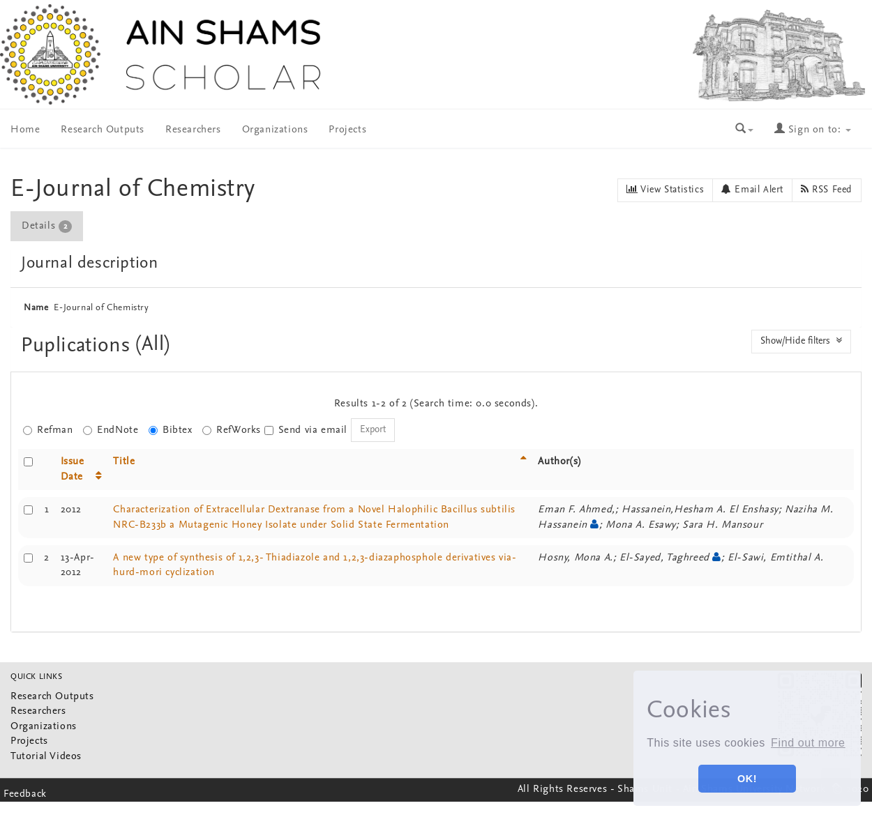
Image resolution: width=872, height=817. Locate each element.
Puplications (78, 346)
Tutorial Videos (46, 756)
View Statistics (665, 189)
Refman (48, 430)
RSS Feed (826, 189)
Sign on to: (812, 130)
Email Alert (752, 189)
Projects (347, 130)
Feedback (25, 794)
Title (124, 462)
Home (25, 130)
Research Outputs (102, 130)
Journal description (89, 263)
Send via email (305, 430)
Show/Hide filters (801, 340)
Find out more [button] (808, 743)
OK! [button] (747, 778)
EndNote (110, 430)
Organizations (275, 130)
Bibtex (171, 430)
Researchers (193, 130)
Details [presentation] (47, 226)
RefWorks (231, 430)
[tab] (47, 226)
